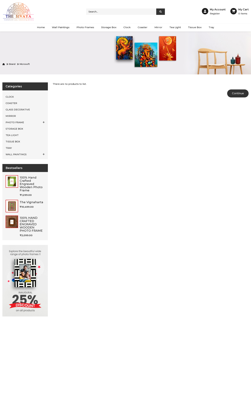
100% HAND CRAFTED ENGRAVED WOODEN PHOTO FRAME (31, 224)
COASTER (11, 103)
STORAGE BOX (14, 128)
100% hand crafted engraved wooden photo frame (31, 184)
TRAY (9, 148)
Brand (12, 64)
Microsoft (25, 64)
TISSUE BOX (13, 141)
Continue (238, 93)
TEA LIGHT (12, 135)
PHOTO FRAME (25, 122)
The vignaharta (31, 202)
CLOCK (10, 96)
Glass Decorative (18, 109)
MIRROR (11, 116)
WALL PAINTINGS (25, 154)
